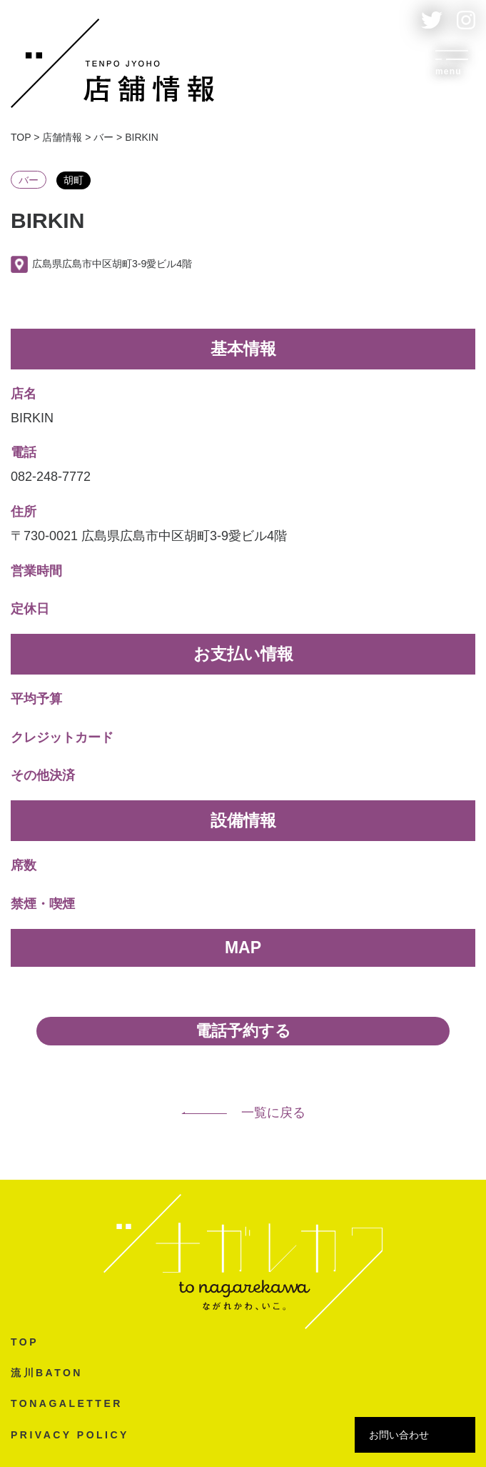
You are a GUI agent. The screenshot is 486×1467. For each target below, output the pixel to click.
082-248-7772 (51, 476)
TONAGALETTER (67, 1403)
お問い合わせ (399, 1435)
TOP (25, 1342)
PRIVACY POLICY (70, 1435)
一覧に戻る (243, 1112)
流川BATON (47, 1372)
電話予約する (243, 1031)
